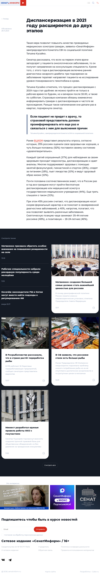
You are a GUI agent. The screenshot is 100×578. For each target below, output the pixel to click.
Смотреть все (50, 465)
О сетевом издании (9, 550)
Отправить (40, 529)
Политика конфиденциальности (75, 547)
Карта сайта (50, 572)
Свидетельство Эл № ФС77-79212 (15, 547)
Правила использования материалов (77, 550)
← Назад (5, 19)
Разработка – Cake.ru (89, 572)
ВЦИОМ (38, 140)
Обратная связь (45, 550)
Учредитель (43, 547)
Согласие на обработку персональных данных (23, 535)
